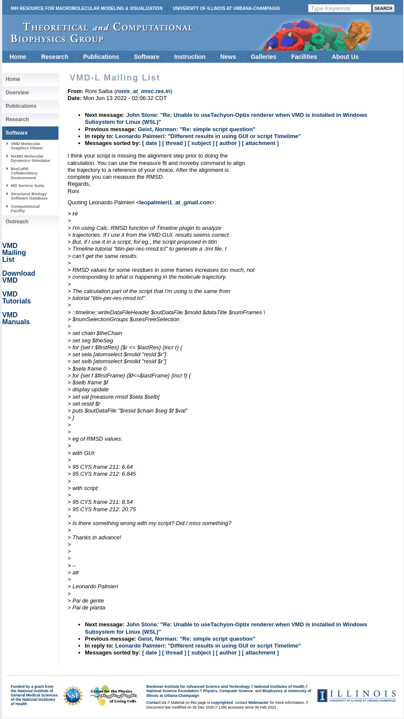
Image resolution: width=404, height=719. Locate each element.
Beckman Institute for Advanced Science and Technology (198, 686)
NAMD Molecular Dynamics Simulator (31, 158)
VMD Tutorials (16, 297)
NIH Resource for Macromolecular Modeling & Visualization (86, 8)
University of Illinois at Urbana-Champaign (226, 8)
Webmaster (258, 702)
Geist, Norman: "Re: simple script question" (196, 129)
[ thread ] (174, 143)
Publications (101, 56)
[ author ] (228, 143)
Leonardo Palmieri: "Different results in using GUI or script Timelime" (208, 136)
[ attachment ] (260, 143)
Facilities (304, 56)
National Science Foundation (172, 691)
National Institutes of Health (279, 686)
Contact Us (156, 702)
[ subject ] (201, 143)
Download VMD (18, 277)
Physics (210, 691)
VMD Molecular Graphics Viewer (27, 145)
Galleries (263, 56)
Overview (17, 93)
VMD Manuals (16, 318)
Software (146, 56)
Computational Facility (25, 208)
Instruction (189, 56)
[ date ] (151, 143)
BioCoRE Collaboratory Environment (24, 173)
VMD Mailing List (14, 252)
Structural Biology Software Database (29, 195)
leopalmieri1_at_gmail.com (175, 202)
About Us (345, 56)
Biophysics (272, 691)
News (228, 56)
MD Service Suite (27, 185)
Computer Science (236, 691)
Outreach (17, 222)
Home (18, 56)
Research (54, 56)
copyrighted (222, 702)
